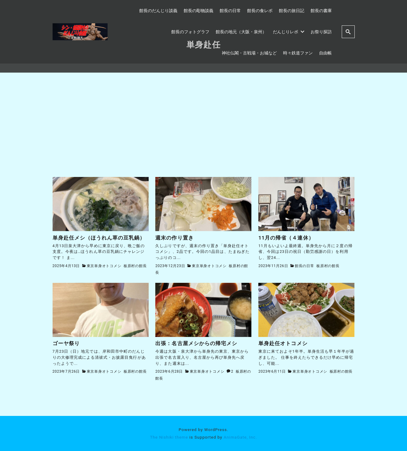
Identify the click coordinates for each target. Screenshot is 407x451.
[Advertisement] (204, 131)
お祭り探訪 (321, 31)
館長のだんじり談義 (158, 10)
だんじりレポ (288, 31)
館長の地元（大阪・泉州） (241, 31)
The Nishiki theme (169, 437)
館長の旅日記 (291, 10)
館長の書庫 (321, 10)
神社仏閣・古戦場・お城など (249, 53)
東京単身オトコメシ (104, 266)
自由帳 (325, 53)
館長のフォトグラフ (190, 31)
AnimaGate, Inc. (240, 437)
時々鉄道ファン (298, 53)
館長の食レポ (260, 10)
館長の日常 (230, 10)
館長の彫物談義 (198, 10)
